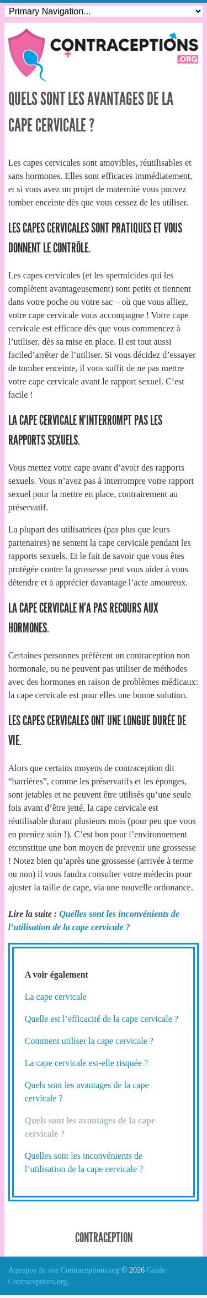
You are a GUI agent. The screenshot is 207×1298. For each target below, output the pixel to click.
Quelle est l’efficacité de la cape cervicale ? (101, 1018)
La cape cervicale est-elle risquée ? (86, 1063)
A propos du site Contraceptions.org (64, 1270)
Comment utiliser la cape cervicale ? (89, 1041)
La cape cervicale (56, 996)
